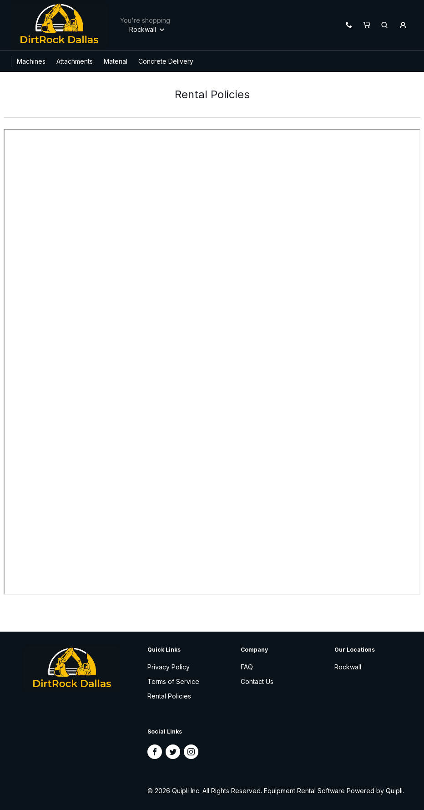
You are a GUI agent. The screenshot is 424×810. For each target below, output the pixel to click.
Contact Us (257, 681)
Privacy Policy (168, 667)
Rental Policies (169, 696)
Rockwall (347, 667)
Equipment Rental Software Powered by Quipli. (334, 791)
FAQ (247, 667)
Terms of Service (173, 681)
